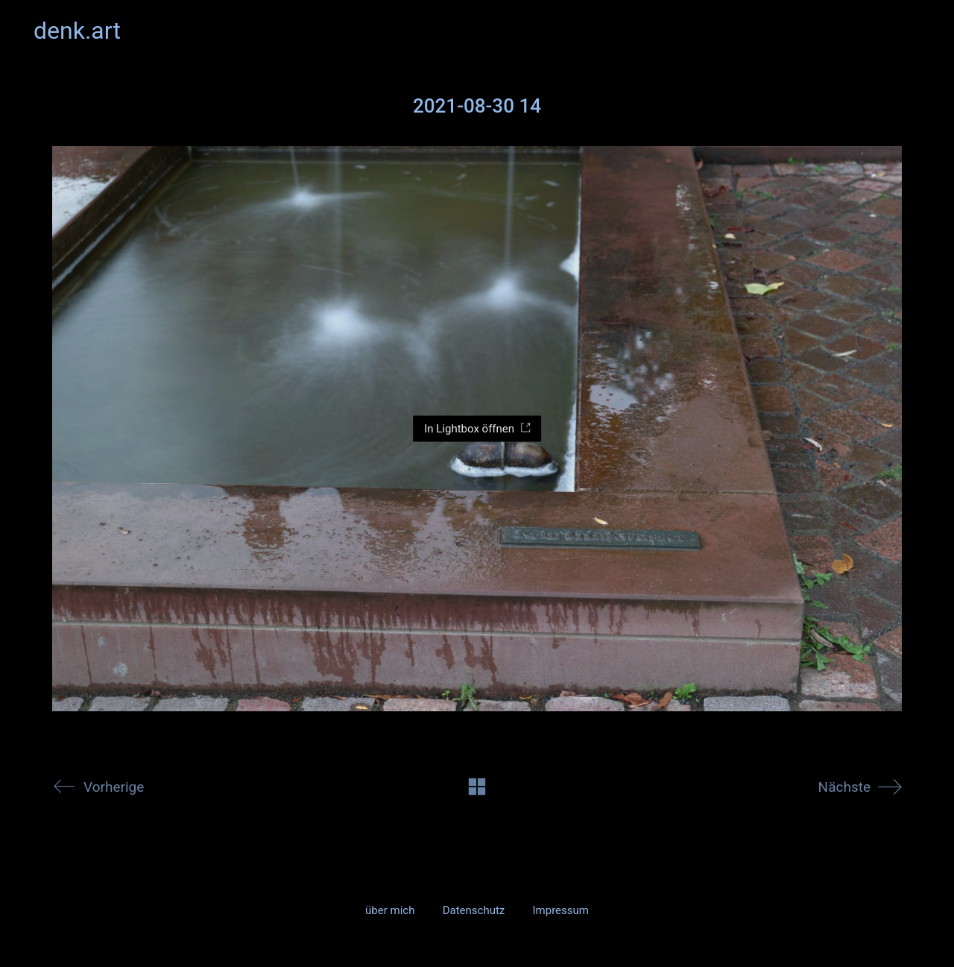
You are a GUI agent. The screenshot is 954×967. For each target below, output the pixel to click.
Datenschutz (474, 910)
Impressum (560, 910)
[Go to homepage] (77, 31)
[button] (911, 30)
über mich (389, 910)
